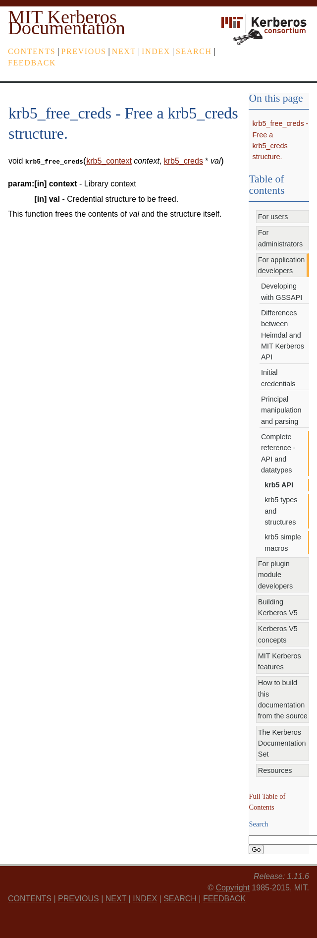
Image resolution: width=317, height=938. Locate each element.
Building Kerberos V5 (278, 607)
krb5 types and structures (280, 511)
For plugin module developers (275, 575)
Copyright (232, 887)
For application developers (281, 265)
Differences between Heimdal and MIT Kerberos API (282, 335)
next (124, 51)
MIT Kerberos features (279, 661)
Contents (31, 51)
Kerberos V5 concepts (278, 634)
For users (273, 217)
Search (194, 51)
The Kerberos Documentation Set (282, 743)
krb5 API (278, 485)
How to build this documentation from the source (283, 699)
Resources (275, 770)
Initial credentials (278, 377)
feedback (32, 63)
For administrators (280, 238)
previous (83, 51)
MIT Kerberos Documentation (66, 22)
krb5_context (109, 161)
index (156, 51)
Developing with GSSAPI (281, 291)
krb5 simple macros (282, 542)
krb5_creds (183, 161)
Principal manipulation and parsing (281, 410)
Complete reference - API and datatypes (278, 453)
